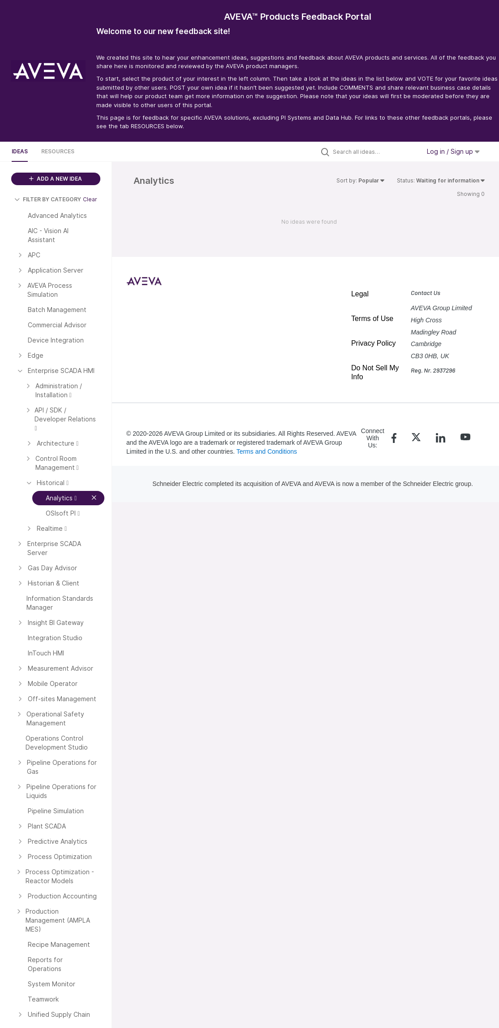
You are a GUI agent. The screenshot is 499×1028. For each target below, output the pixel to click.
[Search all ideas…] (374, 151)
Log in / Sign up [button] (453, 151)
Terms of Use (372, 318)
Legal (360, 294)
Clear (90, 199)
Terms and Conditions (267, 451)
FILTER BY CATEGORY (47, 199)
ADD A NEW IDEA (55, 178)
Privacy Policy (373, 343)
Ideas (20, 151)
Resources (57, 151)
